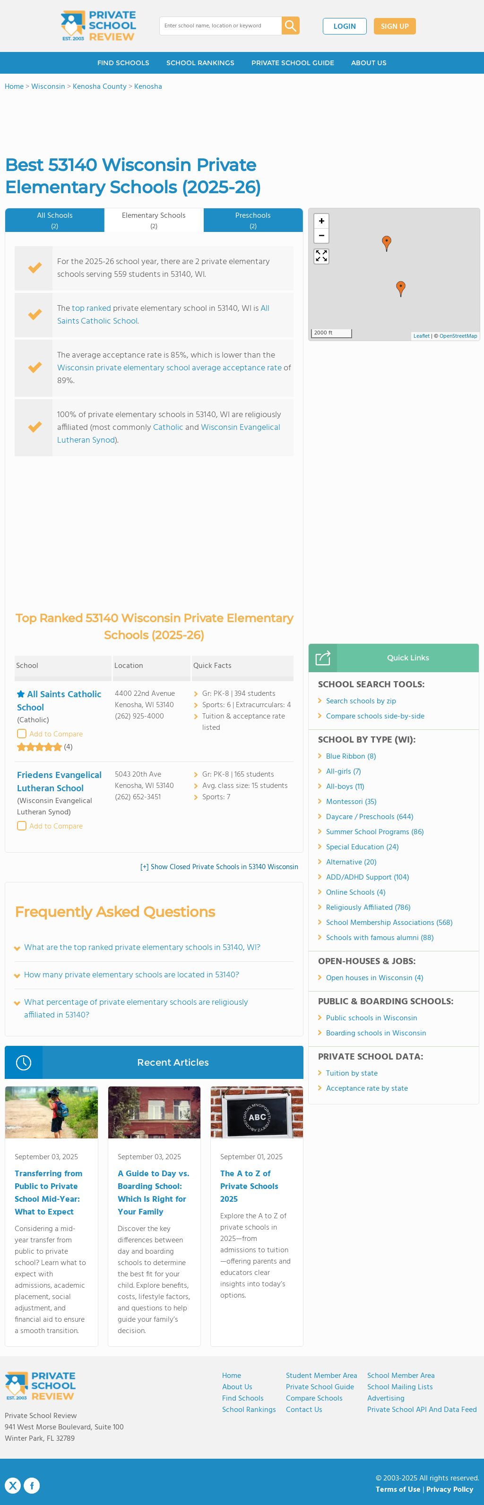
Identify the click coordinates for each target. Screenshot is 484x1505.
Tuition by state (352, 1073)
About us (237, 1387)
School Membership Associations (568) (389, 923)
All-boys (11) (345, 787)
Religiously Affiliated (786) (368, 908)
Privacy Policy (450, 1490)
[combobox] (213, 26)
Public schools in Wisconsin (371, 1018)
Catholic (168, 428)
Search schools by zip (361, 701)
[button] (401, 289)
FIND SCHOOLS (123, 63)
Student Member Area (321, 1376)
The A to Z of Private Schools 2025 (249, 1187)
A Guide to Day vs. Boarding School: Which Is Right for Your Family (154, 1193)
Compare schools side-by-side (375, 716)
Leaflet (422, 336)
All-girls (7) (343, 772)
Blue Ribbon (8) (351, 756)
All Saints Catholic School (59, 701)
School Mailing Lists (400, 1387)
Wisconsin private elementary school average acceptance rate (169, 368)
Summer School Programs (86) (375, 832)
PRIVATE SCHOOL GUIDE (292, 63)
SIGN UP (395, 27)
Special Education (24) (362, 847)
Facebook (32, 1486)
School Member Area (401, 1376)
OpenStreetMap (458, 336)
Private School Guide (320, 1387)
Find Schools (243, 1398)
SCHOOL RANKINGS (200, 63)
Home (231, 1376)
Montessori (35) (351, 802)
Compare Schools (314, 1398)
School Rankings (249, 1410)
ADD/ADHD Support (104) (367, 877)
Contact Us (304, 1410)
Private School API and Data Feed (422, 1410)
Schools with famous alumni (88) (380, 938)
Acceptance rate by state (367, 1089)
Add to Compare (56, 734)
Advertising (386, 1398)
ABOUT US (369, 63)
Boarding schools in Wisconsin (376, 1033)
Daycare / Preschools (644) (370, 817)
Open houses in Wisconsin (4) (375, 978)
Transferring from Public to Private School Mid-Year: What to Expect (48, 1193)
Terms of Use (398, 1490)
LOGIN (345, 27)
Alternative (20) (351, 862)
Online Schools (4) (356, 892)
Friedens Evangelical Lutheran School (59, 782)
